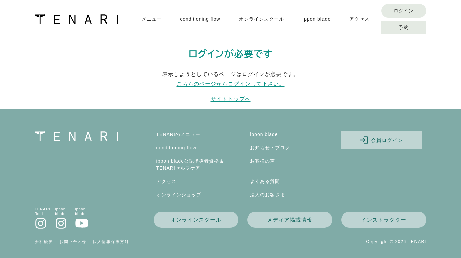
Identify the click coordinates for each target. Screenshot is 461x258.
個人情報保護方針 (111, 241)
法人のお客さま (267, 194)
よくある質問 (265, 181)
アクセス (359, 19)
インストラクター (383, 220)
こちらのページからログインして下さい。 (231, 84)
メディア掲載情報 (289, 220)
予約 (404, 27)
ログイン (404, 10)
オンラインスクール (261, 19)
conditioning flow (200, 19)
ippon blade (317, 19)
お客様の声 (262, 161)
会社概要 (44, 241)
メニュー (152, 19)
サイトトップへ (231, 99)
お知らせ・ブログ (270, 147)
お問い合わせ (73, 241)
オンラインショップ (178, 194)
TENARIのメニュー (178, 134)
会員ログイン (381, 140)
